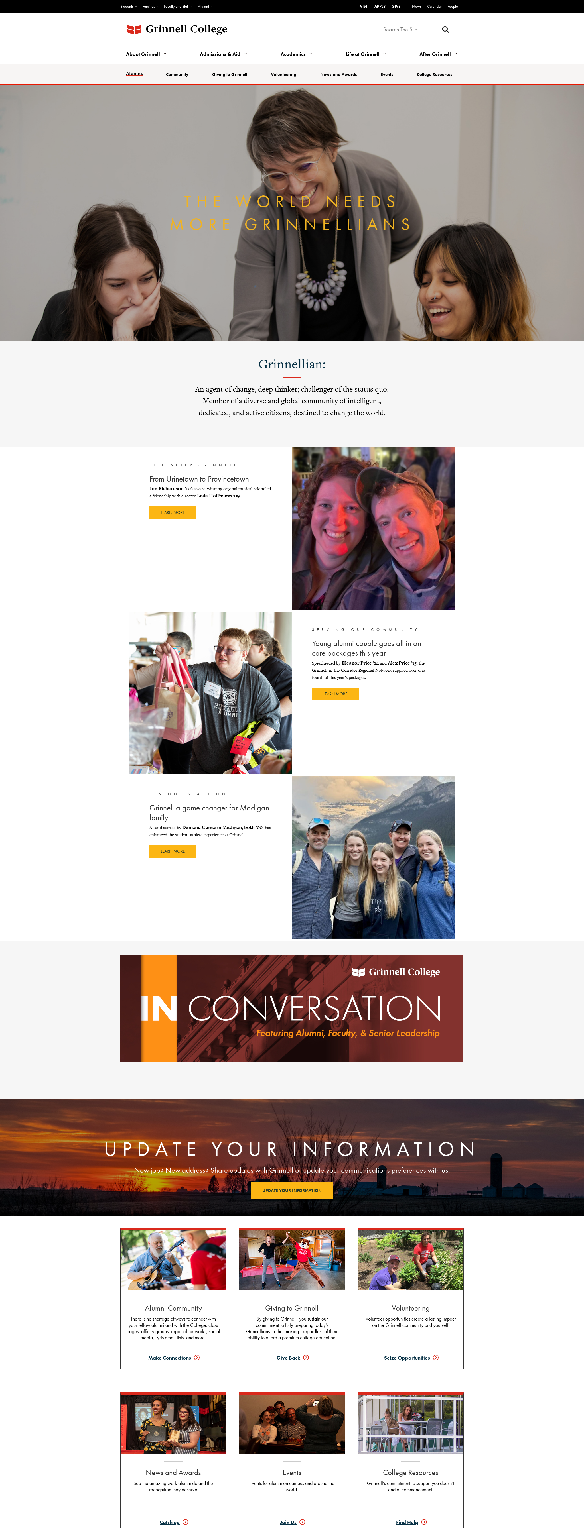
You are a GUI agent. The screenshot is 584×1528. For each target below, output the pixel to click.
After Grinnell (435, 54)
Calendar (434, 6)
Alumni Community (173, 1308)
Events (387, 74)
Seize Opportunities (407, 1357)
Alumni (203, 6)
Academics (293, 54)
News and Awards (338, 74)
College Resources (434, 74)
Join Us (288, 1522)
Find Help (407, 1522)
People (452, 6)
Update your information (292, 1190)
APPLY (380, 6)
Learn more (173, 512)
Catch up (170, 1522)
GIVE (396, 6)
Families (149, 6)
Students (126, 6)
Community (177, 74)
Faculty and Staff (176, 6)
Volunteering (283, 74)
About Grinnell (143, 54)
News (416, 6)
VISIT (364, 6)
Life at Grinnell (363, 54)
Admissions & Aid (220, 54)
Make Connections (169, 1357)
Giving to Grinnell (229, 74)
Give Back (288, 1357)
